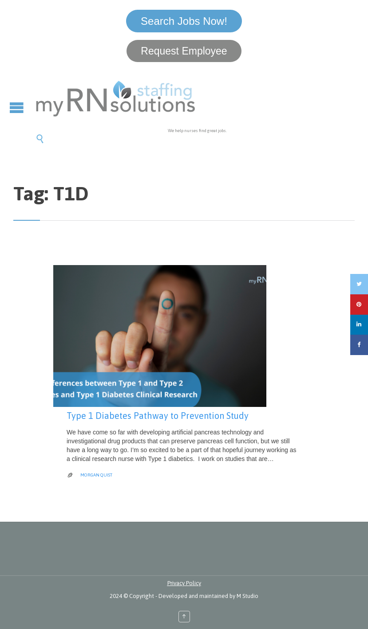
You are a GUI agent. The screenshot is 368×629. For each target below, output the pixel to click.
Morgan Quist (96, 475)
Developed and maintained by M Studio (208, 596)
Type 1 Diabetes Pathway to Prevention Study (158, 415)
